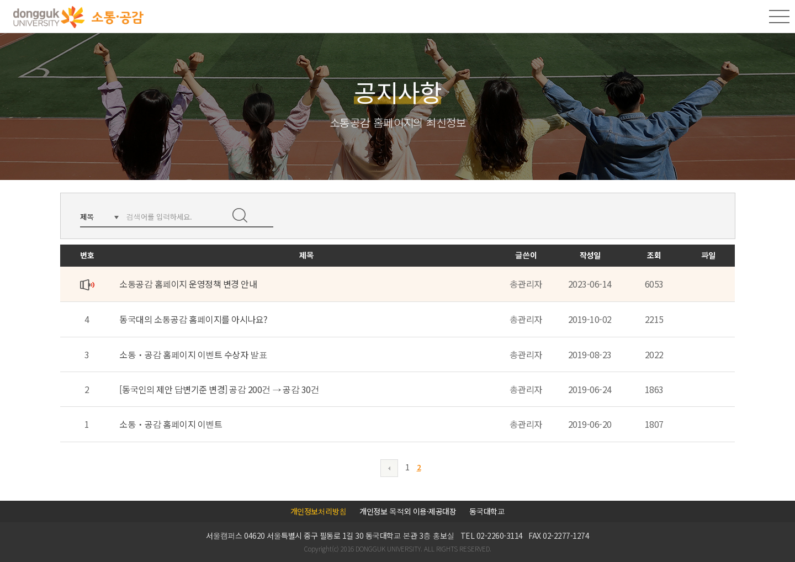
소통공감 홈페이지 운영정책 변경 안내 (188, 283)
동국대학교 (487, 511)
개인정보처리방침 (318, 511)
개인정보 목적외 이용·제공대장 (407, 511)
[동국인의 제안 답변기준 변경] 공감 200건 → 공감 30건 (219, 389)
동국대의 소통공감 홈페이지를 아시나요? (193, 319)
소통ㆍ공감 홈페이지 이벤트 (170, 424)
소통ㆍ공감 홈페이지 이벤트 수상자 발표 (193, 354)
